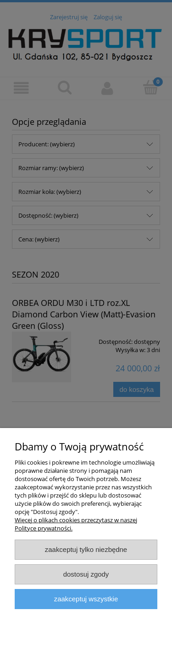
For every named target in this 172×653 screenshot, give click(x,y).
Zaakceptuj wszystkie (86, 599)
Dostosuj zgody (86, 574)
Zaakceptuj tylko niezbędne (86, 549)
